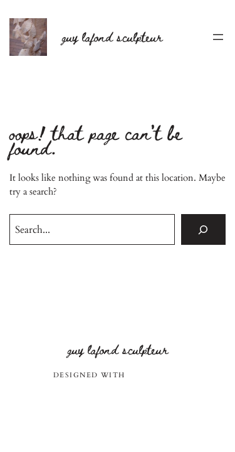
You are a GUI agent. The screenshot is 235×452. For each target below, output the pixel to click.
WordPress (155, 375)
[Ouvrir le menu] (218, 37)
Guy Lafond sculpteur (112, 36)
